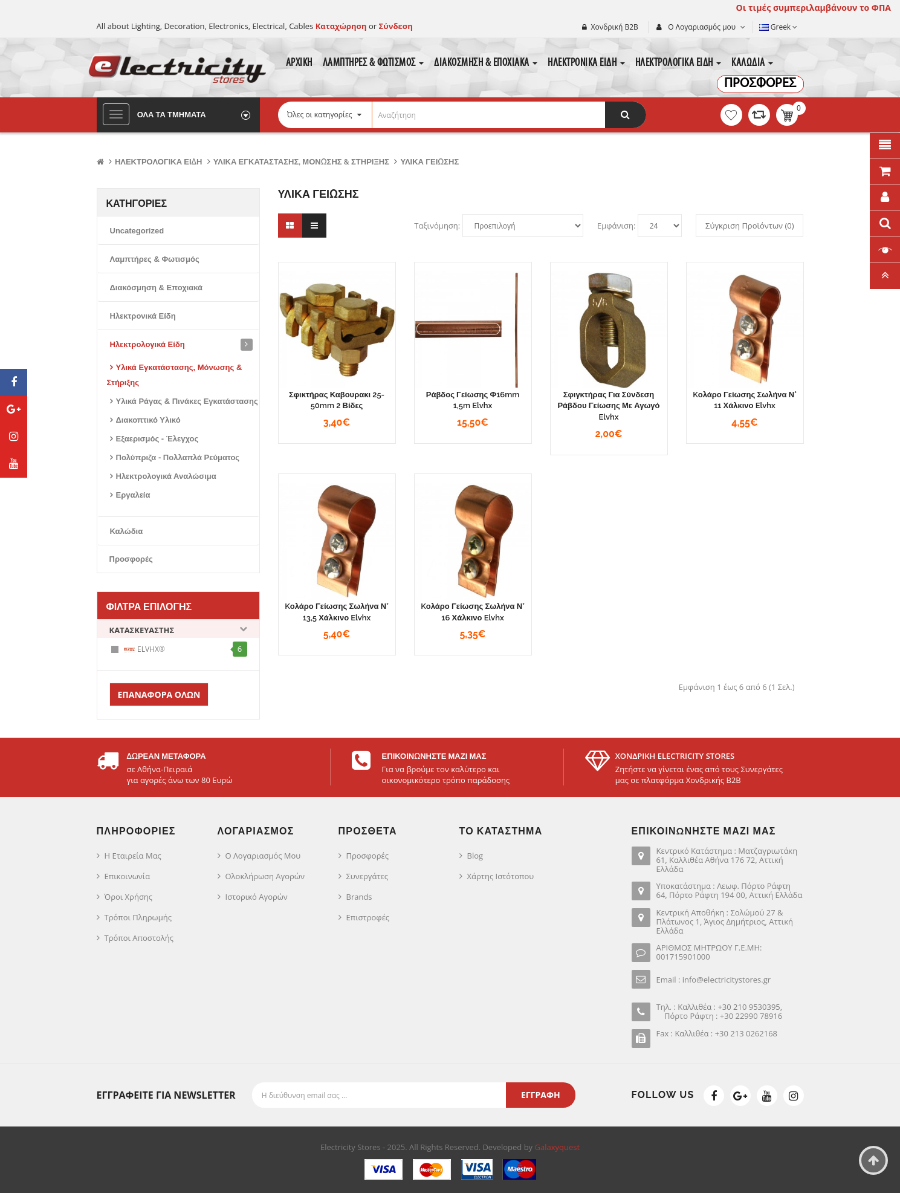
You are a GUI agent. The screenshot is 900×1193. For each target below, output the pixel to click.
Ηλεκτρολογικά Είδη (158, 161)
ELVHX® (144, 650)
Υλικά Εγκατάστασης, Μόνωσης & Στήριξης (301, 161)
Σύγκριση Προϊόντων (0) (749, 225)
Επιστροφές (368, 917)
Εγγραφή (540, 1094)
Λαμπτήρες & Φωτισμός (154, 259)
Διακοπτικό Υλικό (148, 419)
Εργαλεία (133, 494)
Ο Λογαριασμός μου (263, 855)
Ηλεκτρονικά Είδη (143, 315)
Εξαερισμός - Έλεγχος (157, 438)
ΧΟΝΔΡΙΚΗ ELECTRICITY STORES (674, 755)
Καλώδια (126, 531)
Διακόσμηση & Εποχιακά (156, 287)
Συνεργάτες (367, 876)
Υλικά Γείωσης (429, 161)
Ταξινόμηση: (437, 225)
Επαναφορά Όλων (159, 694)
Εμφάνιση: (616, 225)
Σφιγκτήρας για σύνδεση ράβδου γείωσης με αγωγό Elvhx (608, 405)
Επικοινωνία (128, 876)
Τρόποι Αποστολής (139, 937)
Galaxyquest (557, 1147)
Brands (359, 896)
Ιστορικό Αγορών (256, 896)
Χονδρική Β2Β (614, 27)
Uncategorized (137, 230)
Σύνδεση (396, 26)
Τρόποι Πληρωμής (138, 917)
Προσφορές (131, 559)
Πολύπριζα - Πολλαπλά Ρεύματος (178, 457)
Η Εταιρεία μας (133, 855)
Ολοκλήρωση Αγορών (265, 876)
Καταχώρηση (342, 26)
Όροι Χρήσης (129, 896)
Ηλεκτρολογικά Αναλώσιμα (166, 476)
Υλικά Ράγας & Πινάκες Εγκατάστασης (187, 401)
